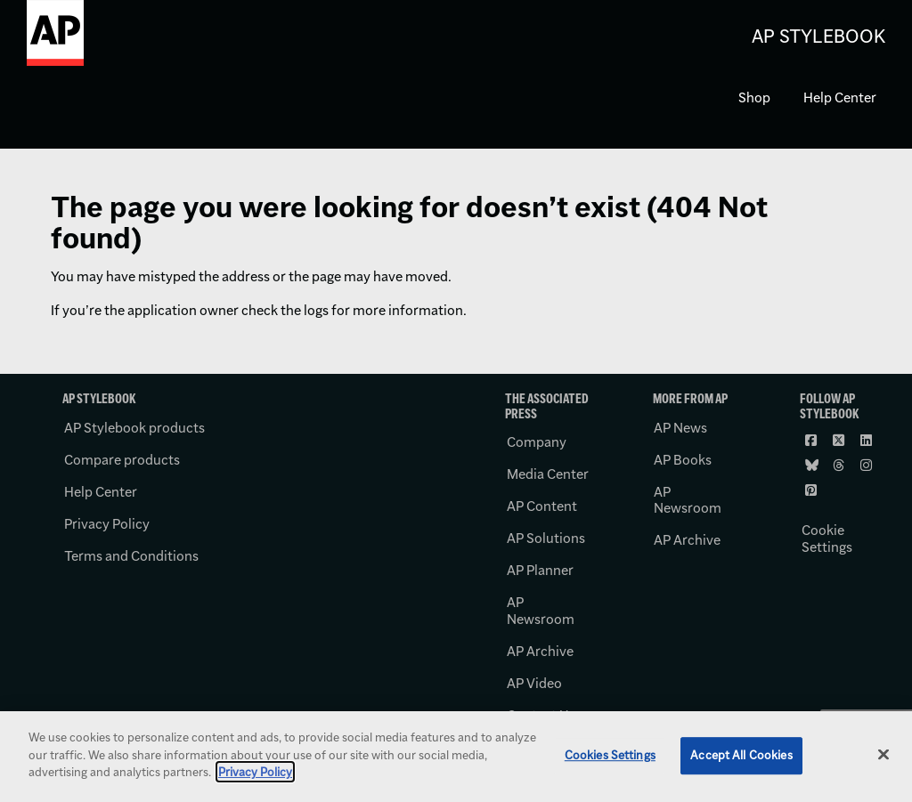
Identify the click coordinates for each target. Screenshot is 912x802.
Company (536, 442)
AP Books (683, 459)
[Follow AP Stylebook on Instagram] (867, 465)
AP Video (534, 683)
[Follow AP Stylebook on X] (839, 440)
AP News (680, 427)
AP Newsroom (540, 610)
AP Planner (540, 570)
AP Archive (540, 651)
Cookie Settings (827, 538)
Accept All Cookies (741, 755)
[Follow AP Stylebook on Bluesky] (812, 465)
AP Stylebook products (134, 427)
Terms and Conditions (131, 556)
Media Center (548, 474)
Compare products (122, 459)
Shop (754, 97)
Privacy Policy (107, 523)
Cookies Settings (610, 755)
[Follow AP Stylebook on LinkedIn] (867, 440)
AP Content (542, 506)
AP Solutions (546, 538)
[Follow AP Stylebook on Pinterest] (812, 490)
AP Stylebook (818, 36)
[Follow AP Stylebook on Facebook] (812, 440)
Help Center (839, 97)
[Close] (883, 754)
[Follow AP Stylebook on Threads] (839, 465)
